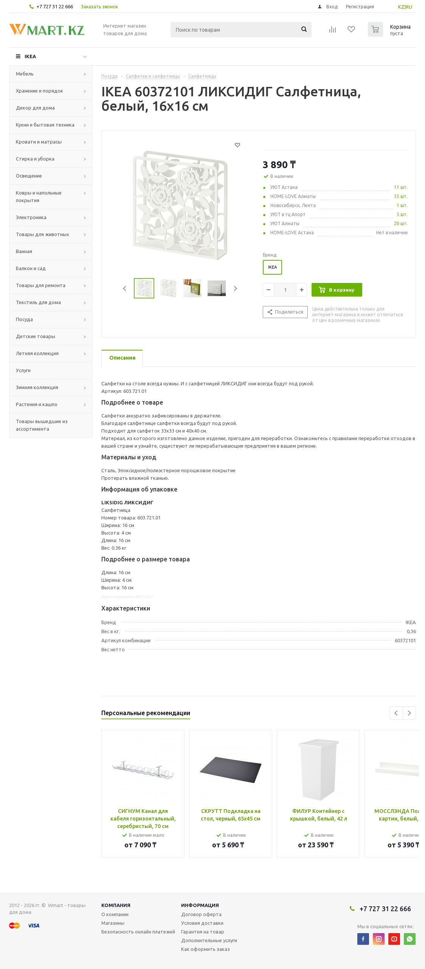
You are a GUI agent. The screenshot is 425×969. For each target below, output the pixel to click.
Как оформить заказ (205, 949)
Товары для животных (42, 234)
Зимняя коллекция (37, 387)
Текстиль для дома (38, 302)
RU (409, 6)
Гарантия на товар (202, 931)
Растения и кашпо (36, 404)
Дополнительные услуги (209, 940)
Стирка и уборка (35, 158)
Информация (200, 905)
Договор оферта (201, 914)
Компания (115, 905)
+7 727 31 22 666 (54, 6)
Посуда (24, 319)
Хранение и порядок (39, 90)
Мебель (25, 73)
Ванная (24, 251)
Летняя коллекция (37, 353)
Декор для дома (35, 107)
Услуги (23, 370)
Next (235, 288)
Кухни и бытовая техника (45, 124)
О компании (115, 914)
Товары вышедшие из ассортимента (42, 425)
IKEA (30, 56)
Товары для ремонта (40, 285)
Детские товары (35, 336)
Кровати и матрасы (39, 141)
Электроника (31, 217)
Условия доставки (202, 923)
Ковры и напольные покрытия (39, 196)
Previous (124, 288)
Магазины (112, 923)
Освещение (29, 175)
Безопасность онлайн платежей (138, 931)
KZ (401, 6)
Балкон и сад (31, 268)
